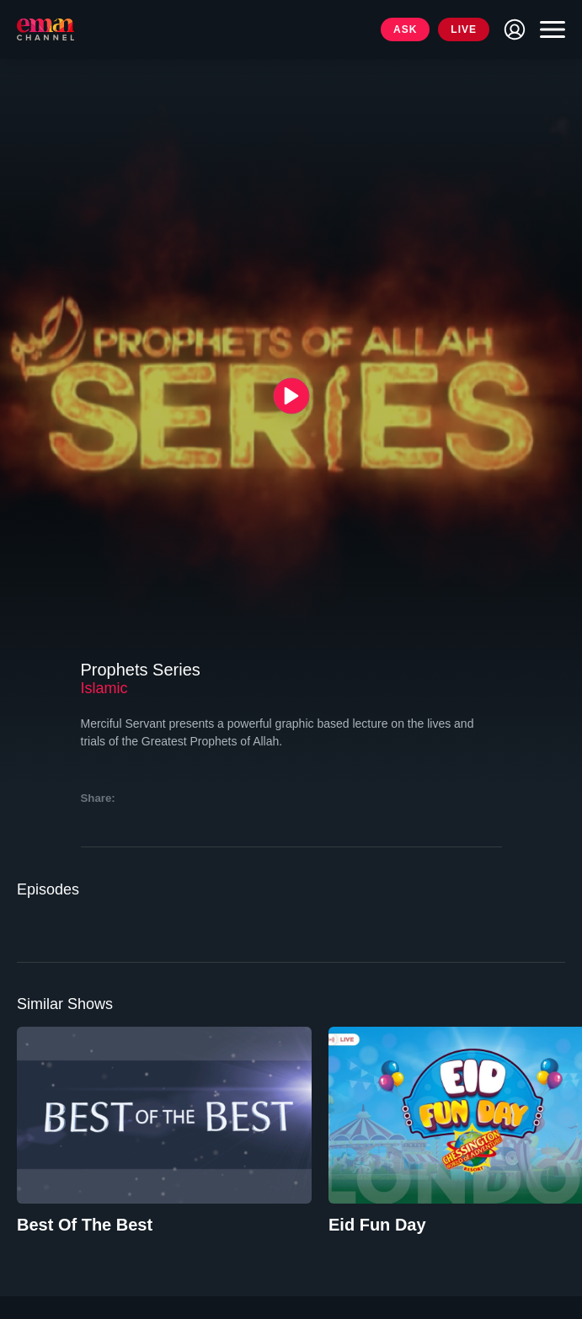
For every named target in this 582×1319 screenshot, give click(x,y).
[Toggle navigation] (548, 29)
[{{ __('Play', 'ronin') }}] (291, 395)
